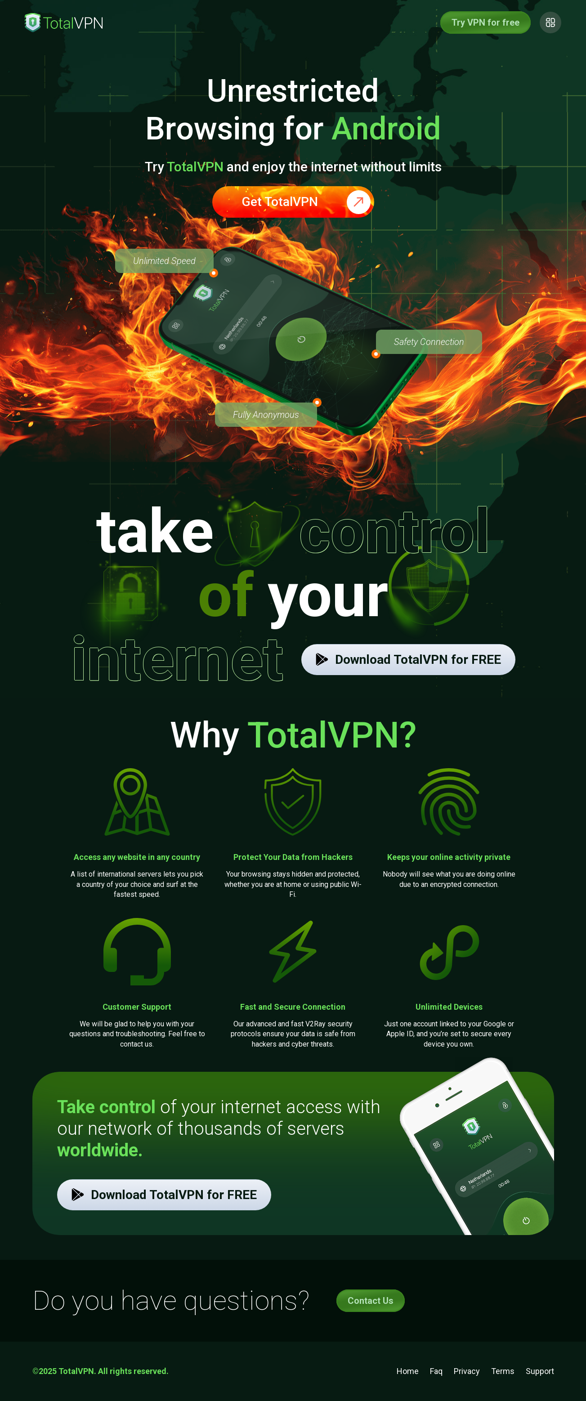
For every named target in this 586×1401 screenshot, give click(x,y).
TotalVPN (195, 167)
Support (540, 1371)
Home (408, 1371)
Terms (502, 1371)
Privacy (467, 1371)
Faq (436, 1371)
